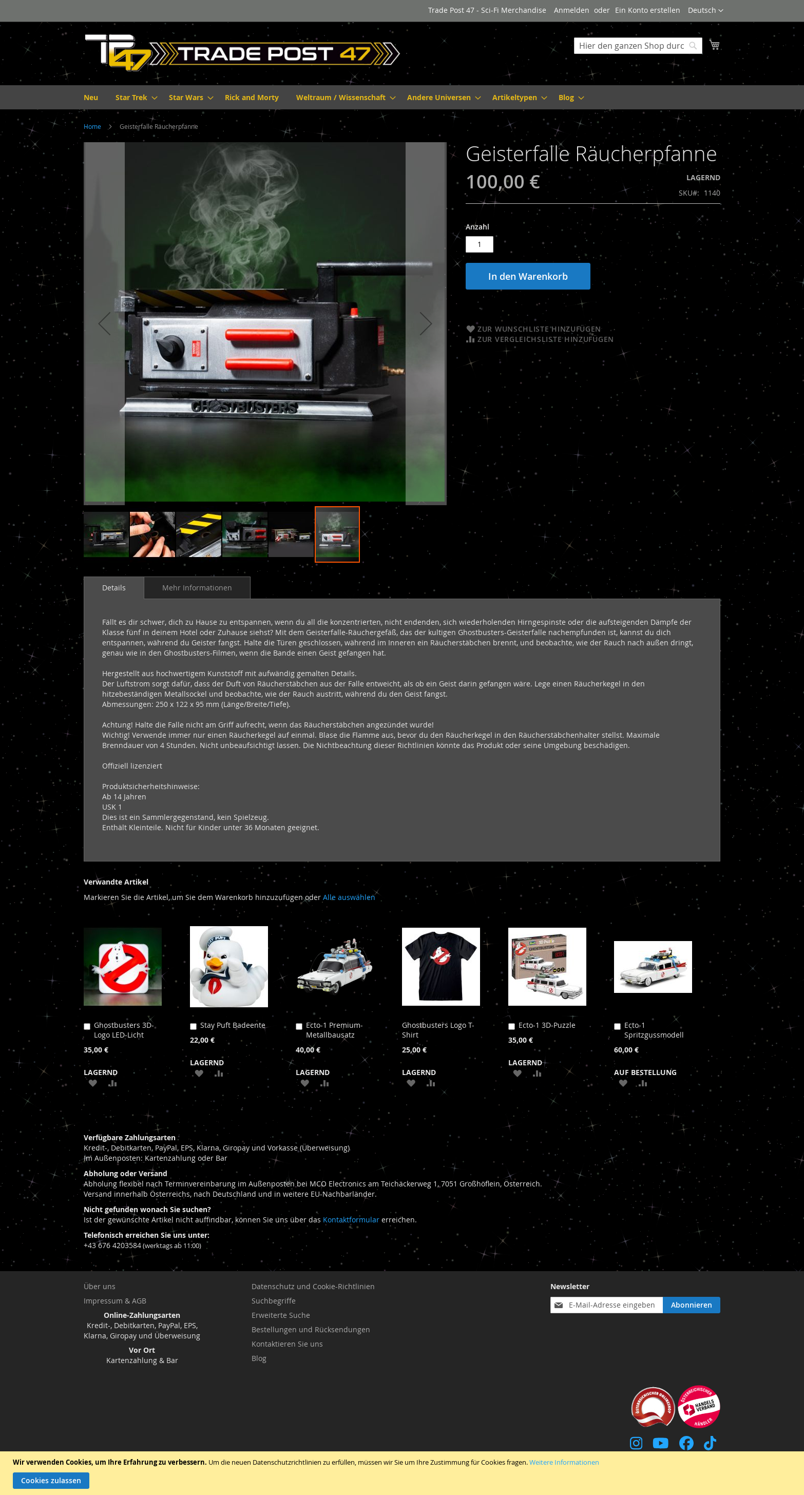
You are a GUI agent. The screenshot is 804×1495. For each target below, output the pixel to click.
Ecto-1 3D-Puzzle (547, 1025)
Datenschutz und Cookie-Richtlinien (313, 1286)
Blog (259, 1358)
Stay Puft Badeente (232, 1025)
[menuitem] (91, 97)
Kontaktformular (351, 1219)
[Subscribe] (691, 1305)
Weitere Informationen (564, 1462)
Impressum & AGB (115, 1301)
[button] (705, 10)
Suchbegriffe (274, 1301)
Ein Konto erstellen (647, 10)
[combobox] (638, 45)
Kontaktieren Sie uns (287, 1344)
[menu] (402, 97)
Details (114, 587)
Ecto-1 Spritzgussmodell (654, 1030)
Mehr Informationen (197, 587)
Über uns (100, 1286)
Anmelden (571, 10)
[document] (403, 1473)
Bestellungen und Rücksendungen (311, 1329)
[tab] (114, 588)
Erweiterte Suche (281, 1315)
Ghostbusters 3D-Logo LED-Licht (124, 1030)
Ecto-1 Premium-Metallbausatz (334, 1030)
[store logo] (243, 52)
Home (92, 126)
